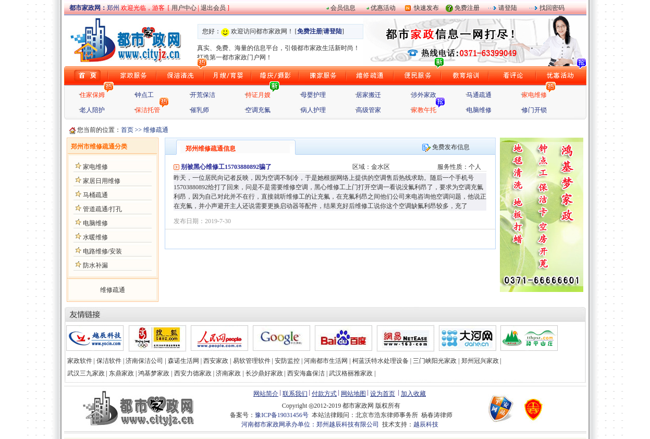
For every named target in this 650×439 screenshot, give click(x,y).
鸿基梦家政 (153, 373)
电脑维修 (479, 110)
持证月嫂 (258, 95)
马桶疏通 (95, 195)
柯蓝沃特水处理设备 (380, 360)
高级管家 (368, 110)
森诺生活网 (183, 360)
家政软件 (79, 360)
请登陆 (507, 7)
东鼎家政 (121, 373)
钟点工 (144, 95)
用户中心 (184, 7)
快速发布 (425, 7)
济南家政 (228, 373)
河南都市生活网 (326, 360)
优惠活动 (383, 7)
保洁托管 (147, 110)
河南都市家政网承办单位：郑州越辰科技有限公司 (310, 424)
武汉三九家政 (86, 373)
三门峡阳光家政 (435, 360)
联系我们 (295, 393)
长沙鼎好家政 (264, 373)
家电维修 (534, 95)
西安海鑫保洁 (306, 373)
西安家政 (215, 360)
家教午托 (423, 110)
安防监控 (287, 360)
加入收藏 (413, 393)
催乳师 (199, 110)
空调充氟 (258, 110)
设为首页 (382, 393)
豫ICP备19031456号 (282, 415)
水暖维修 (95, 237)
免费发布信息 (446, 147)
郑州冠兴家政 (480, 360)
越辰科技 (425, 424)
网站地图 (353, 393)
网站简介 (265, 393)
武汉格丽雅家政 (351, 373)
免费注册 (467, 7)
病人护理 (313, 110)
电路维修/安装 (102, 251)
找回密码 (551, 7)
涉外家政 (423, 95)
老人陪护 (92, 110)
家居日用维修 (101, 181)
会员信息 (342, 7)
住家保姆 (92, 95)
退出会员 (214, 7)
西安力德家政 (193, 373)
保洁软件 (108, 360)
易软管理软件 (252, 360)
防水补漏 (95, 265)
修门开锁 (534, 110)
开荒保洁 (202, 95)
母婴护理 (313, 95)
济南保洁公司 (144, 360)
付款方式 (324, 393)
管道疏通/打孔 (102, 209)
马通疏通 (479, 95)
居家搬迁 (368, 95)
